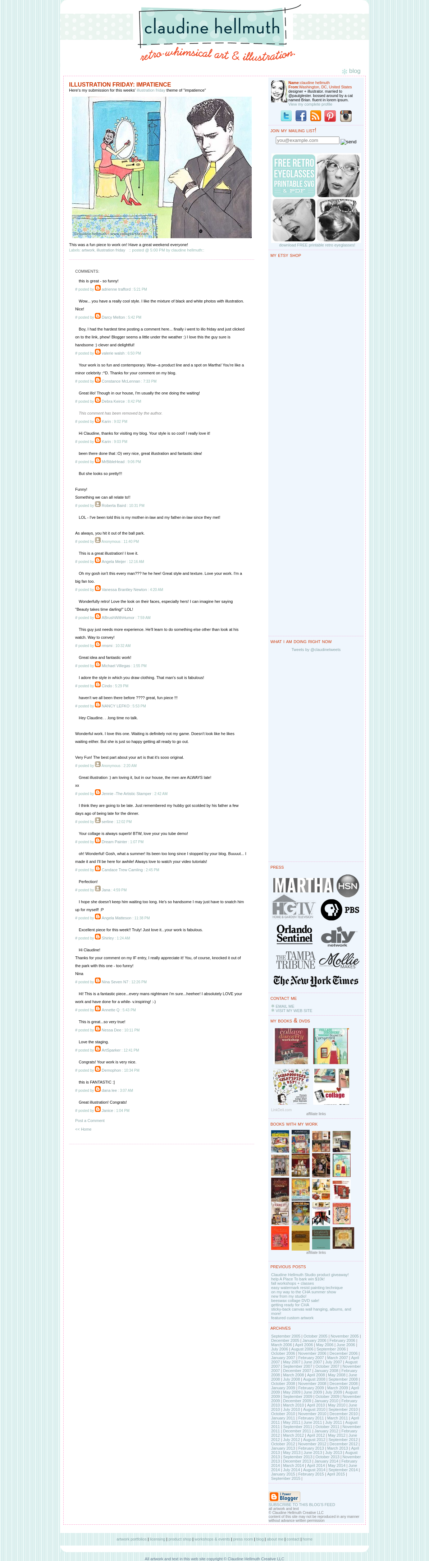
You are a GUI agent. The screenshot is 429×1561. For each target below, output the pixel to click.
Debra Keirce (113, 401)
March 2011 (337, 1418)
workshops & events (212, 1539)
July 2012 (291, 1439)
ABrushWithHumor (118, 617)
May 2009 (291, 1392)
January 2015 (283, 1474)
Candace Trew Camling (122, 870)
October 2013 (327, 1457)
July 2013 (333, 1452)
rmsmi (107, 645)
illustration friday (151, 90)
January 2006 (314, 1340)
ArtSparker (111, 1050)
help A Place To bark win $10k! (298, 1279)
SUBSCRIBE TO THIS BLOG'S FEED (302, 1504)
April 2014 (316, 1465)
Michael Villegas (116, 666)
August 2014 (314, 1470)
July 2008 (291, 1379)
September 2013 (297, 1457)
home (308, 1539)
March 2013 (337, 1448)
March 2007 (337, 1358)
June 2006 (346, 1345)
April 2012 (316, 1435)
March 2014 (293, 1465)
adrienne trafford (116, 289)
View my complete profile (310, 104)
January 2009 (283, 1388)
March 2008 (293, 1375)
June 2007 (313, 1362)
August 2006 (302, 1349)
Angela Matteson (117, 918)
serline (107, 821)
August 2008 (314, 1379)
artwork (88, 250)
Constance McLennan (121, 381)
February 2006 (342, 1340)
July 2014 (291, 1470)
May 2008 (336, 1375)
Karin (106, 421)
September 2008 (342, 1379)
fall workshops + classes (292, 1283)
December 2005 (285, 1340)
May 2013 (291, 1452)
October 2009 (327, 1396)
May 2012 (336, 1435)
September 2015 (285, 1478)
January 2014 (326, 1461)
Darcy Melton (113, 317)
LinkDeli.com (281, 1110)
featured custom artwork (292, 1318)
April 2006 (304, 1345)
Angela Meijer (114, 561)
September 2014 (342, 1470)
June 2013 (313, 1452)
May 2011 (291, 1422)
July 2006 (279, 1349)
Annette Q (111, 1010)
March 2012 (293, 1435)
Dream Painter (114, 842)
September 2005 (285, 1336)
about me (275, 1539)
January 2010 (326, 1401)
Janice (107, 1110)
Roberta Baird (114, 505)
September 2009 (297, 1396)
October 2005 (316, 1336)
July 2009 (333, 1392)
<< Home (83, 1129)
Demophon (111, 1070)
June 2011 (313, 1422)
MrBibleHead (113, 461)
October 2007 (327, 1366)
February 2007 (311, 1358)
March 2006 (281, 1345)
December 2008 (343, 1383)
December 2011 (297, 1431)
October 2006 (283, 1353)
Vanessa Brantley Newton (124, 589)
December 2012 (343, 1444)
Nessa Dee (111, 1030)
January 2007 (283, 1358)
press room (243, 1539)
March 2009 (337, 1388)
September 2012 (342, 1439)
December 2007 (297, 1370)
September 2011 (297, 1426)
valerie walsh (113, 353)
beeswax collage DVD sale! (295, 1300)
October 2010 (283, 1414)
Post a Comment (90, 1120)
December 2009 (297, 1401)
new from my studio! (288, 1296)
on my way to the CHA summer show (303, 1292)
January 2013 (283, 1448)
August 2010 (314, 1409)
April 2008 (316, 1375)
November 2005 (344, 1336)
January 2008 (326, 1370)
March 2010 (293, 1405)
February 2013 (311, 1448)
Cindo (107, 686)
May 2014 (336, 1465)
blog (260, 1539)
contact (293, 1539)
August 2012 (314, 1439)
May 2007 (291, 1362)
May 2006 (324, 1345)
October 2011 (327, 1426)
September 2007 (297, 1366)
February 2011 (311, 1418)
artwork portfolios (132, 1539)
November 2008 (312, 1383)
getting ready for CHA (290, 1305)
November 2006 (312, 1353)
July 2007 (333, 1362)
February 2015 (311, 1474)
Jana (106, 890)
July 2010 (291, 1409)
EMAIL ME (284, 1006)
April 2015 (336, 1474)
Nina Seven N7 (115, 982)
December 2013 (297, 1461)
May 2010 (336, 1405)
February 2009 (311, 1388)
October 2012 (283, 1444)
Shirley (108, 938)
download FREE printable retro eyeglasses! (317, 245)
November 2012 (312, 1444)
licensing (157, 1539)
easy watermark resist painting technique (307, 1287)
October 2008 (283, 1383)
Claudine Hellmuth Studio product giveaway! (310, 1275)
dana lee (109, 1090)
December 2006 (343, 1353)
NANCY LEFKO (115, 706)
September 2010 (342, 1409)
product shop (179, 1539)
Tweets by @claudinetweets (316, 649)
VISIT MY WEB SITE (293, 1010)
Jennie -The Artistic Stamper (126, 793)
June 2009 (313, 1392)
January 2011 (283, 1418)
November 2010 (312, 1414)
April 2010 (316, 1405)
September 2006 (331, 1349)
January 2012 (326, 1431)
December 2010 (343, 1414)
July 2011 (333, 1422)
